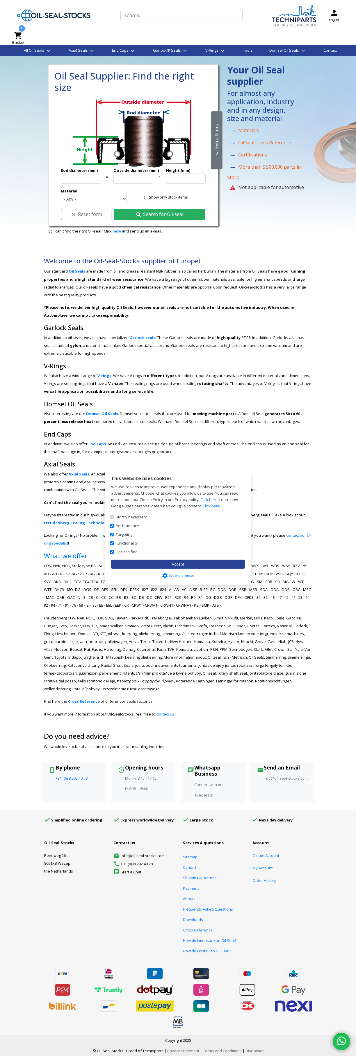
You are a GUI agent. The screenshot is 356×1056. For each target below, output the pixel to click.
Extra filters (216, 140)
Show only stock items (166, 197)
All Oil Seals (37, 51)
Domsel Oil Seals (287, 51)
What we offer (66, 555)
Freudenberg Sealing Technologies (78, 522)
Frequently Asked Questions (208, 909)
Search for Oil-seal (159, 214)
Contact (330, 50)
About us (191, 898)
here (117, 231)
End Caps (124, 51)
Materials (248, 130)
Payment (191, 888)
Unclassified (127, 551)
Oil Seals (77, 271)
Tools (247, 50)
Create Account (265, 855)
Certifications (252, 155)
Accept (178, 564)
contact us (165, 714)
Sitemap (190, 856)
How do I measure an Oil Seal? (209, 940)
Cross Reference (84, 701)
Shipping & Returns (200, 877)
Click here (209, 499)
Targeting (124, 534)
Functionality (127, 543)
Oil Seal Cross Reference (264, 143)
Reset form (86, 214)
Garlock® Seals (170, 51)
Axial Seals (82, 51)
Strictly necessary (131, 517)
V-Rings (215, 51)
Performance (127, 525)
